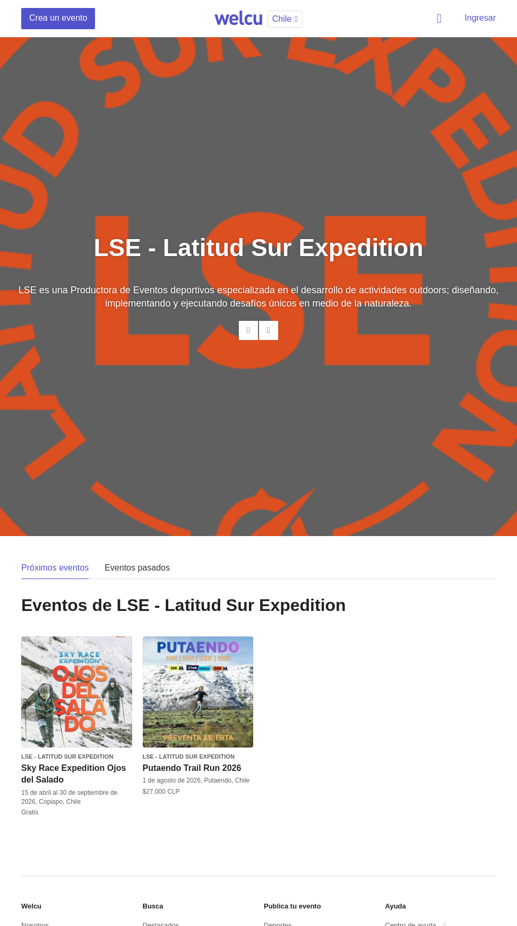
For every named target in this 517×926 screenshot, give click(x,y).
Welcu (238, 18)
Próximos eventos (55, 567)
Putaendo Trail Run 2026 (192, 767)
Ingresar (480, 17)
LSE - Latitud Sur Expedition (67, 756)
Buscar (441, 18)
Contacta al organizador (248, 330)
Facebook (268, 330)
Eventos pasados (137, 567)
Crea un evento (58, 17)
